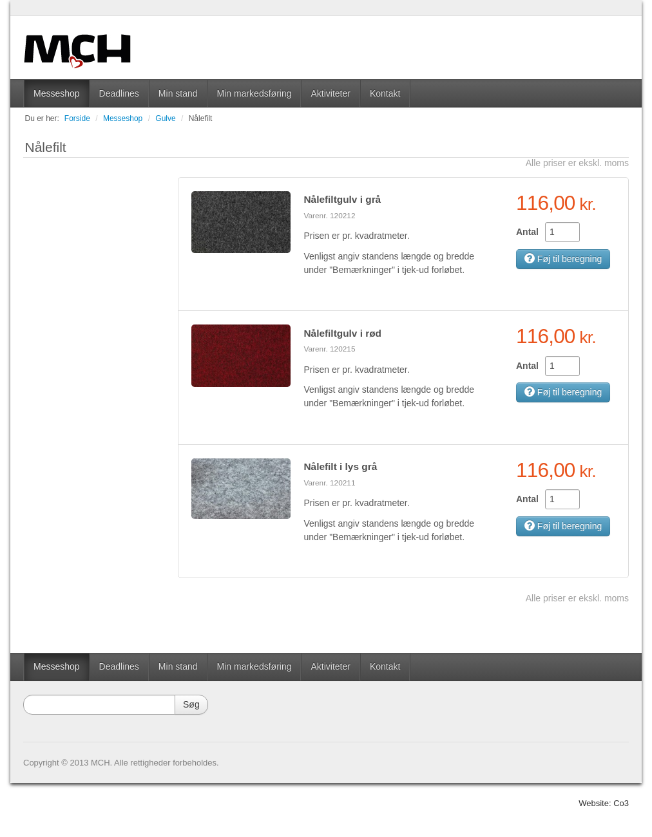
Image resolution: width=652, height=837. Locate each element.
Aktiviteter (330, 93)
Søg (191, 704)
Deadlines (119, 93)
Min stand (178, 93)
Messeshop (57, 93)
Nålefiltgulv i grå (342, 199)
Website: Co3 (604, 803)
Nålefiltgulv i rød (342, 333)
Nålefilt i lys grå (340, 466)
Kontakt (385, 93)
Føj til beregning (563, 259)
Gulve (165, 118)
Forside (77, 118)
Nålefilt (201, 118)
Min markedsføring (254, 93)
